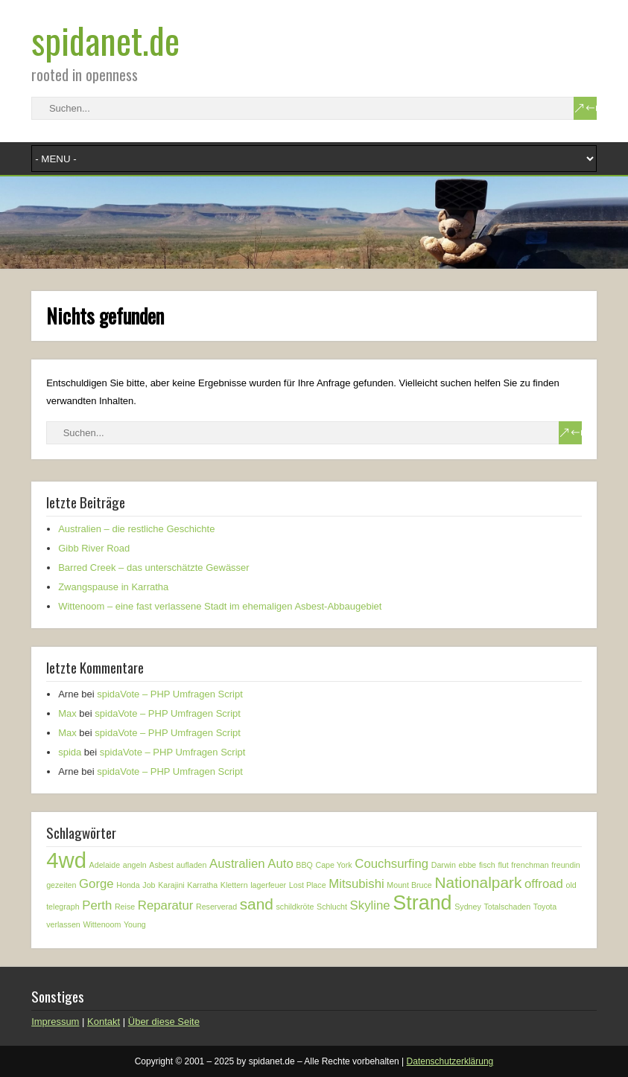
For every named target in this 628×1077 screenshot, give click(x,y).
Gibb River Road (94, 548)
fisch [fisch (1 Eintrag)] (487, 864)
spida (69, 752)
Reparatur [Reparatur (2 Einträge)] (166, 905)
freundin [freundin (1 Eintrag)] (565, 864)
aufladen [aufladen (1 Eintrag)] (192, 864)
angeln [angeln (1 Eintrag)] (135, 864)
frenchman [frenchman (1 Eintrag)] (529, 864)
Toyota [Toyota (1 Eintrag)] (544, 906)
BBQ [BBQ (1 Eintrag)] (304, 864)
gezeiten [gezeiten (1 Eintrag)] (61, 885)
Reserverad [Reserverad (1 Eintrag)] (216, 906)
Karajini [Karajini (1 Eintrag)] (171, 885)
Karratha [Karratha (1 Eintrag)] (202, 885)
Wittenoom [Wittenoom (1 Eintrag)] (102, 924)
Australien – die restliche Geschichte (136, 528)
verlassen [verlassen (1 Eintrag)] (63, 924)
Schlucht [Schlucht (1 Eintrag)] (332, 906)
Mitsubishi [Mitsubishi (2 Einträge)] (356, 884)
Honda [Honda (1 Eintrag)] (127, 885)
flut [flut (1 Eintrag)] (503, 864)
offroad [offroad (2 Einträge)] (543, 884)
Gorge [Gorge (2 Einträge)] (96, 884)
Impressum (55, 1021)
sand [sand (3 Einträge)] (256, 904)
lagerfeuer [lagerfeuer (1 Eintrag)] (268, 885)
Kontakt (103, 1021)
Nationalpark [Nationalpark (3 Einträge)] (477, 882)
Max (67, 713)
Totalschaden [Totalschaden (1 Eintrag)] (506, 906)
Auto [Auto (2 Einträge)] (280, 864)
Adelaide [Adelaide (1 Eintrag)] (104, 864)
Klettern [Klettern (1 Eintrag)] (234, 885)
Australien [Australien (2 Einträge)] (237, 864)
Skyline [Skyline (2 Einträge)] (370, 905)
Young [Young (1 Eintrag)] (135, 924)
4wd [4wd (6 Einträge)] (66, 860)
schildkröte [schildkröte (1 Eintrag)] (295, 906)
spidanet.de (105, 39)
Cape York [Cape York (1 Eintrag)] (334, 864)
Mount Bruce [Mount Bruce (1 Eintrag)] (409, 885)
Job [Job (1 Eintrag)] (148, 885)
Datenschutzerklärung (450, 1061)
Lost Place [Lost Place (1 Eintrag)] (307, 885)
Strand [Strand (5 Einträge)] (422, 903)
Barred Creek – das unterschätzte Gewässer (154, 567)
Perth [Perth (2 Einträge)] (97, 905)
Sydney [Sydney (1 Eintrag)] (467, 906)
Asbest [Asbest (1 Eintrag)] (161, 864)
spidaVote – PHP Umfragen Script (170, 694)
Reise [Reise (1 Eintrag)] (125, 906)
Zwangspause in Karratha (113, 586)
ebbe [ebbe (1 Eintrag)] (468, 864)
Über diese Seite (164, 1021)
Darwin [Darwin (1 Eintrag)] (443, 864)
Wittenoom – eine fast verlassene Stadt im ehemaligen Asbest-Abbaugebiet (219, 606)
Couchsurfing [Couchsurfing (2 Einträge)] (391, 864)
